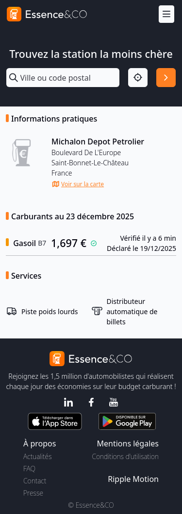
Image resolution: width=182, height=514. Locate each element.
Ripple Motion (133, 479)
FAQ (29, 468)
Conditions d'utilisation (125, 456)
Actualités (37, 456)
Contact (34, 480)
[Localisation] (138, 78)
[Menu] (166, 14)
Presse (33, 492)
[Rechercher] (166, 78)
